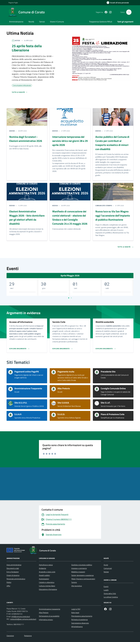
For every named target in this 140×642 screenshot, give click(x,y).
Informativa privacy (46, 619)
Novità (31, 21)
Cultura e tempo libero (47, 586)
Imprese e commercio (79, 568)
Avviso (12, 131)
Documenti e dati (13, 568)
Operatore (10, 635)
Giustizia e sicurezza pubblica (81, 564)
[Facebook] (105, 12)
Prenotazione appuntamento (81, 616)
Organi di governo (13, 575)
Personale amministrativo (16, 578)
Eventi (106, 586)
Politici (9, 582)
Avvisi (106, 564)
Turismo (74, 582)
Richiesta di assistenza (79, 619)
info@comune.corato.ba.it (20, 616)
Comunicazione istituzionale (22, 85)
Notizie (106, 571)
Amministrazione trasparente (49, 609)
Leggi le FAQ (75, 609)
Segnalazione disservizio (80, 623)
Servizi (42, 21)
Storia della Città (110, 593)
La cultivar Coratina (111, 597)
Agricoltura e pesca (46, 564)
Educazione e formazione (48, 589)
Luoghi (106, 590)
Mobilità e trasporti (78, 571)
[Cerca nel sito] (128, 12)
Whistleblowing (77, 626)
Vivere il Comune (57, 21)
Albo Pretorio (43, 612)
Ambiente (42, 568)
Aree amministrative (14, 564)
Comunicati (108, 568)
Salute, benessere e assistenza (82, 575)
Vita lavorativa (76, 586)
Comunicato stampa (103, 205)
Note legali (75, 612)
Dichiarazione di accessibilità (49, 616)
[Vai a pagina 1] (68, 297)
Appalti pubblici (44, 575)
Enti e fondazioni (13, 571)
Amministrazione (16, 21)
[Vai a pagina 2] (71, 297)
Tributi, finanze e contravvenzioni (83, 578)
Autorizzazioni (44, 578)
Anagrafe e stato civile (47, 571)
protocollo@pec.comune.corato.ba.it (23, 619)
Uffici (8, 586)
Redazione (28, 635)
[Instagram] (109, 12)
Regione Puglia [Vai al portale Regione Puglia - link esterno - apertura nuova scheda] (13, 2)
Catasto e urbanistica (46, 582)
